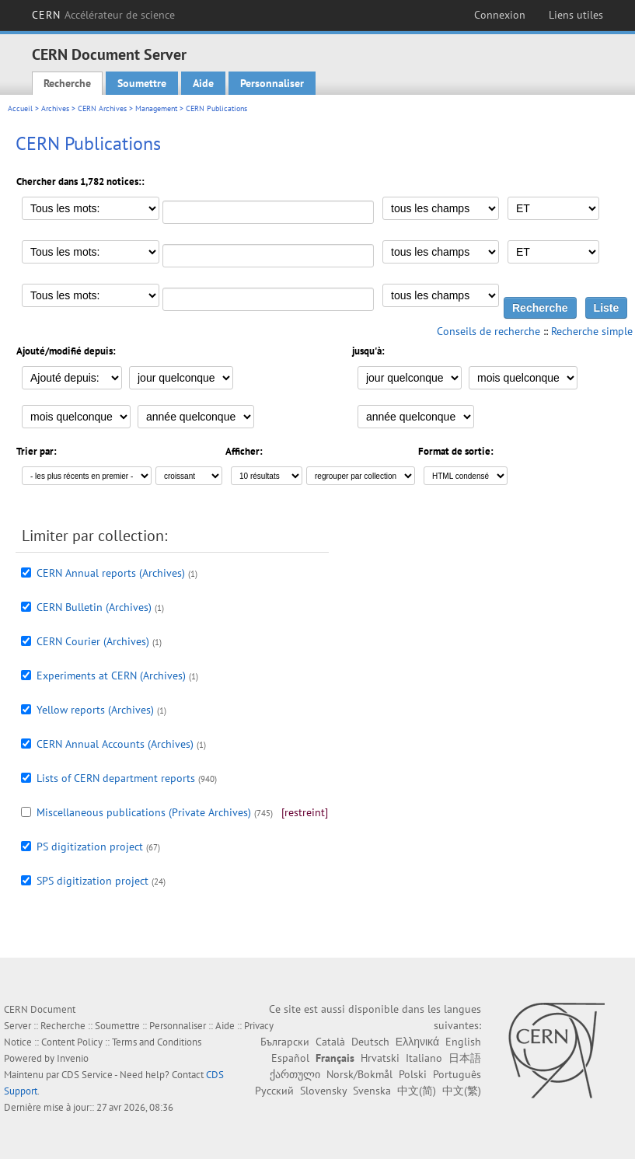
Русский (274, 1091)
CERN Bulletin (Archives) (94, 607)
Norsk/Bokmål (359, 1074)
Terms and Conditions (156, 1042)
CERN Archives (102, 108)
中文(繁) (461, 1091)
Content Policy (72, 1042)
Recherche (67, 83)
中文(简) (416, 1091)
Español (290, 1058)
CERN (104, 15)
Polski (413, 1074)
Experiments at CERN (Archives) (111, 675)
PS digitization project (90, 847)
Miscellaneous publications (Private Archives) (144, 812)
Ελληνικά (417, 1042)
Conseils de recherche (488, 331)
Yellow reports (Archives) (95, 710)
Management (156, 108)
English (463, 1042)
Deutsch (370, 1042)
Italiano (424, 1058)
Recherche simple (592, 331)
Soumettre (141, 83)
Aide (203, 83)
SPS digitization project (92, 881)
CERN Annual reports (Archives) (111, 573)
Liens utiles (576, 15)
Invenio (73, 1058)
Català (330, 1042)
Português (457, 1074)
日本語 (464, 1058)
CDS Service (87, 1074)
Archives (55, 108)
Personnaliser (272, 83)
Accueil (20, 108)
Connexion (499, 15)
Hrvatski (380, 1058)
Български (284, 1042)
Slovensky (323, 1091)
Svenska (372, 1091)
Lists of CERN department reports (116, 778)
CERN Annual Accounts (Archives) (115, 744)
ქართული (295, 1074)
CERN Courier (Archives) (93, 641)
